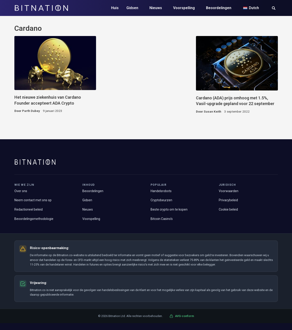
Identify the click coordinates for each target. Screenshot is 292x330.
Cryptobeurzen (161, 200)
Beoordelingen (218, 8)
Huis (115, 8)
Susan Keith (212, 111)
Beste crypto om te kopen (169, 209)
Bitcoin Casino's (162, 219)
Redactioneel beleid (28, 209)
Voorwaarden (228, 191)
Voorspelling (184, 8)
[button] (274, 8)
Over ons (20, 191)
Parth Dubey (31, 111)
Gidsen (132, 8)
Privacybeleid (228, 200)
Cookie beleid (228, 209)
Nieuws (155, 8)
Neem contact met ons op (33, 200)
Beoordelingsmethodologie (33, 219)
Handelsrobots (161, 191)
